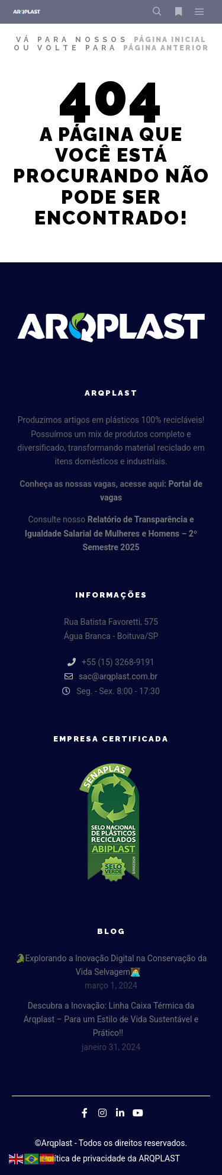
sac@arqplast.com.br (111, 676)
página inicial (170, 40)
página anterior (166, 48)
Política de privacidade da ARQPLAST (111, 1158)
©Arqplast (53, 1143)
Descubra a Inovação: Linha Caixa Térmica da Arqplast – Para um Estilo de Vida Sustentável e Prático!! (111, 1019)
